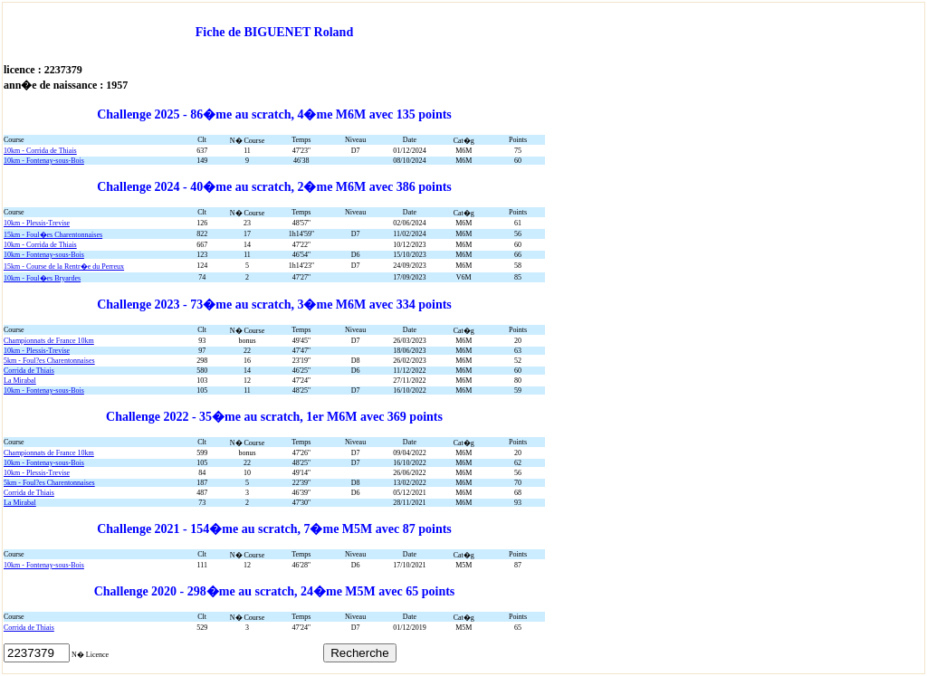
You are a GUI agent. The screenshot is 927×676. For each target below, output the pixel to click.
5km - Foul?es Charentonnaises (49, 361)
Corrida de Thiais (29, 371)
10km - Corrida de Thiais (40, 151)
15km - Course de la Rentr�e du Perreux (64, 266)
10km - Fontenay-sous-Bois (44, 161)
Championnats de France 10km (49, 341)
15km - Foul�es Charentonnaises (53, 235)
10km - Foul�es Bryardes (42, 278)
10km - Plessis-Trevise (37, 223)
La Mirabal (20, 380)
